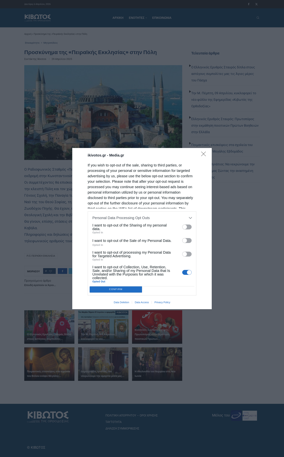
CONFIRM (116, 289)
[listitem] (142, 218)
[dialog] (142, 228)
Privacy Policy (162, 302)
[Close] (204, 155)
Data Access (142, 302)
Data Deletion (121, 302)
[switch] (187, 227)
